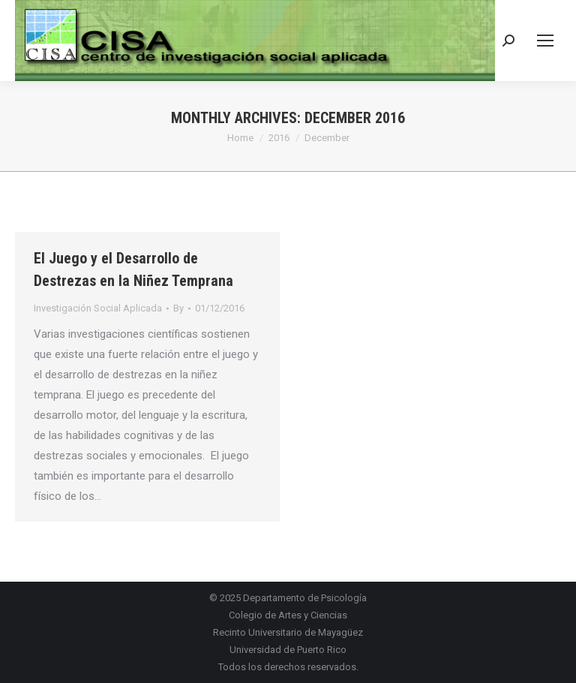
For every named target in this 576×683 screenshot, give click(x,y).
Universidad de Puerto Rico (288, 649)
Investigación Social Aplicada (98, 308)
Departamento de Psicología (305, 597)
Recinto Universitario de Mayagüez (288, 632)
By (178, 308)
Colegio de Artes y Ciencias (288, 615)
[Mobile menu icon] (545, 40)
